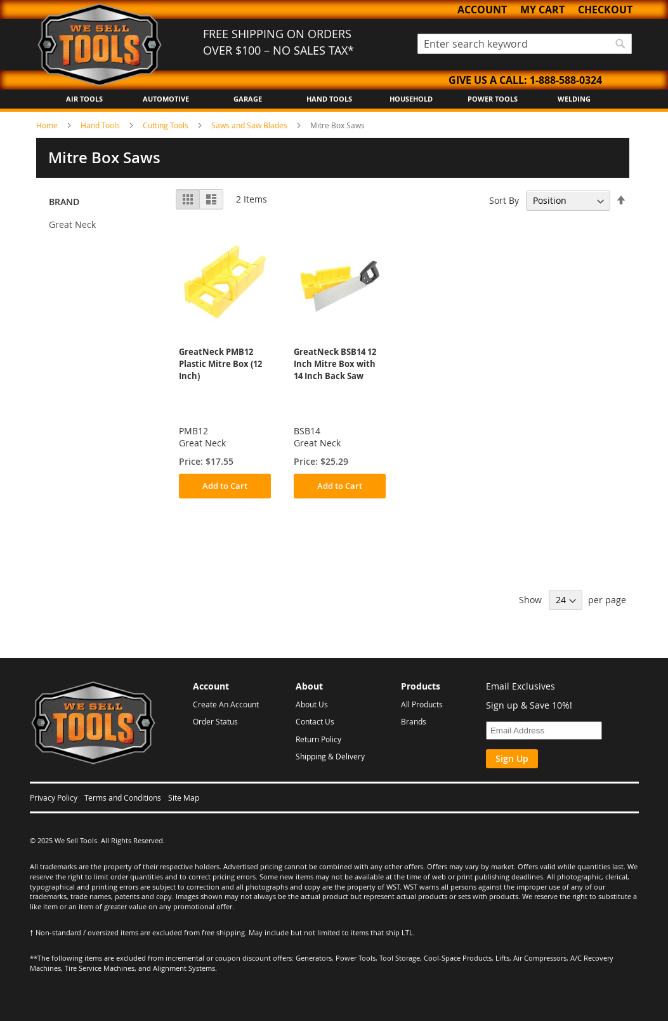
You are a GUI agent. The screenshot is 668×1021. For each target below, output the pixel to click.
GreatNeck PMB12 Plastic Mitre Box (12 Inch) (220, 364)
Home (48, 125)
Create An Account (226, 704)
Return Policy (318, 739)
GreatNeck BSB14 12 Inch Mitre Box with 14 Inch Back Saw (335, 364)
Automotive (166, 98)
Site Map (183, 797)
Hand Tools (329, 98)
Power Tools (493, 98)
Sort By (504, 200)
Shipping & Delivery (330, 756)
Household (411, 98)
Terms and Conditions (122, 797)
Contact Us (315, 721)
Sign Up (511, 758)
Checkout (605, 10)
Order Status (215, 721)
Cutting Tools (166, 125)
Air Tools (84, 98)
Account (482, 10)
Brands (413, 721)
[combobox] (524, 44)
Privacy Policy (53, 797)
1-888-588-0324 (566, 80)
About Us (312, 704)
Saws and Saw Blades (250, 125)
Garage (247, 98)
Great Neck (72, 224)
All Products (422, 704)
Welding (574, 98)
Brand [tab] (64, 202)
